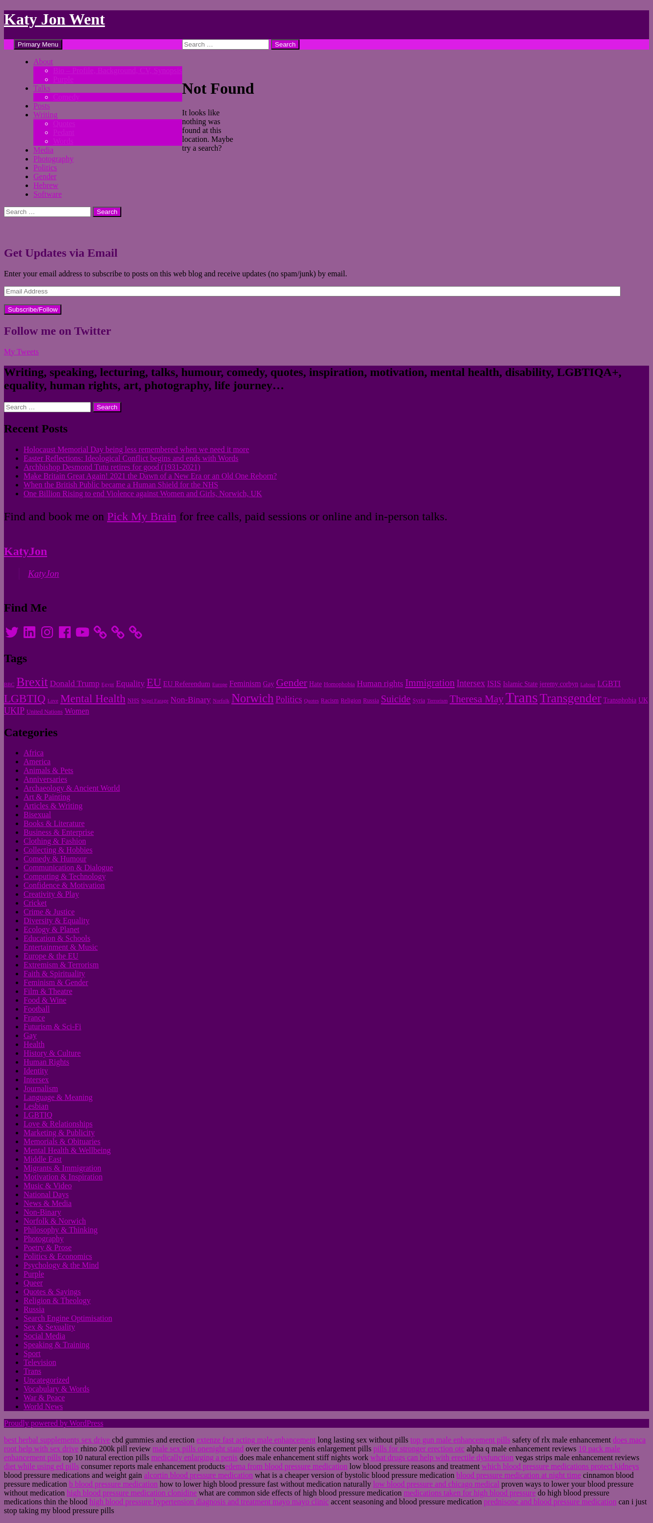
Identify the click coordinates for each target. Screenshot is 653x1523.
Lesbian (36, 1106)
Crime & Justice (49, 912)
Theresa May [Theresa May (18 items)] (477, 699)
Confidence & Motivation (64, 885)
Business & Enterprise (59, 832)
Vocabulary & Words (56, 1389)
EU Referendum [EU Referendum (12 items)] (186, 684)
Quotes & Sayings (52, 1291)
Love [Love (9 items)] (53, 700)
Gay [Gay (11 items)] (268, 684)
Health (34, 1044)
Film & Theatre (48, 991)
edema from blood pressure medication (286, 1466)
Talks (41, 88)
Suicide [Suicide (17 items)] (396, 699)
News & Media (48, 1203)
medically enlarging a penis (194, 1457)
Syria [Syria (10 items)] (418, 700)
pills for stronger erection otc (418, 1448)
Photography (53, 159)
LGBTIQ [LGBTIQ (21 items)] (25, 698)
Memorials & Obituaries (62, 1141)
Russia (34, 1309)
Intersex (36, 1079)
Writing (45, 114)
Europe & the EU (51, 956)
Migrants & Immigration (62, 1168)
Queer (33, 1283)
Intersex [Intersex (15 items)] (471, 683)
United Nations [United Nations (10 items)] (45, 711)
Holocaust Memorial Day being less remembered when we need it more (136, 449)
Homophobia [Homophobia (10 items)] (339, 684)
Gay (30, 1035)
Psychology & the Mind (61, 1265)
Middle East (43, 1159)
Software (47, 194)
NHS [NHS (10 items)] (133, 700)
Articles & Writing (53, 806)
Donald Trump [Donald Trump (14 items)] (74, 683)
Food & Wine (45, 1000)
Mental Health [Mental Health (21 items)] (93, 698)
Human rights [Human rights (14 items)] (380, 683)
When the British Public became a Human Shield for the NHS (121, 485)
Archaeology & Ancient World (72, 788)
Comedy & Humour (55, 859)
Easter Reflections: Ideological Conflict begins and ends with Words (131, 458)
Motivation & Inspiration (63, 1177)
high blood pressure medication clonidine (132, 1493)
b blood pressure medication (113, 1484)
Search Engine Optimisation (68, 1318)
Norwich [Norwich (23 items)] (252, 698)
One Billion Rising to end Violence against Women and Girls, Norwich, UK (143, 493)
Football (37, 1009)
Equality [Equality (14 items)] (130, 683)
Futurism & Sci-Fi (52, 1026)
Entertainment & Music (61, 947)
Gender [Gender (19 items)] (291, 683)
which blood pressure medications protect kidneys (560, 1466)
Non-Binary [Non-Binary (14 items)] (190, 699)
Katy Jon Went (54, 19)
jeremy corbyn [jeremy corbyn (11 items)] (559, 684)
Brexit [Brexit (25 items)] (32, 682)
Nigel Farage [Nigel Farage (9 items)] (154, 700)
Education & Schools (57, 938)
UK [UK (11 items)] (643, 700)
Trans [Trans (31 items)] (522, 697)
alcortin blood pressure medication (198, 1475)
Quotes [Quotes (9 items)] (311, 700)
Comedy (66, 97)
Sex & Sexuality (49, 1327)
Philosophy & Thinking (61, 1230)
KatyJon (25, 551)
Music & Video (48, 1185)
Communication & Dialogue (68, 867)
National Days (46, 1194)
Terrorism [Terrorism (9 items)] (437, 700)
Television (40, 1362)
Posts (41, 106)
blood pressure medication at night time (519, 1475)
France (34, 1018)
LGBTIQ (38, 1115)
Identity (36, 1071)
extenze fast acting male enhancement (256, 1440)
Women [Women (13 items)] (77, 711)
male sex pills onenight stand (198, 1448)
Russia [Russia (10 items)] (371, 700)
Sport (32, 1353)
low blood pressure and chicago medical (436, 1484)
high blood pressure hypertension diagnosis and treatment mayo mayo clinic (208, 1501)
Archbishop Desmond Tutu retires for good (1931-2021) (112, 467)
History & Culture (52, 1053)
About (43, 61)
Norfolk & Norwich (55, 1221)
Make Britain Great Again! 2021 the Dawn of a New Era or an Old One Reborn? (150, 476)
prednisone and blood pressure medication (550, 1501)
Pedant (64, 132)
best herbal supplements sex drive (57, 1440)
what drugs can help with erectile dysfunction (441, 1457)
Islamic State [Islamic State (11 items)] (520, 684)
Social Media (44, 1336)
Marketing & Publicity (59, 1132)
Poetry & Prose (48, 1247)
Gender (44, 176)
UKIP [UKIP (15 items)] (14, 711)
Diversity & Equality (56, 920)
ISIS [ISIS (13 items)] (494, 683)
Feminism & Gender (56, 982)
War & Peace (44, 1397)
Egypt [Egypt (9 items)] (108, 684)
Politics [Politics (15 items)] (288, 699)
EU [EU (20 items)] (154, 682)
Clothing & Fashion (55, 841)
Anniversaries (45, 779)
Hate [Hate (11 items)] (315, 684)
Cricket (35, 903)
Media (43, 150)
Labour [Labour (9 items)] (588, 684)
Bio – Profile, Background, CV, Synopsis (117, 70)
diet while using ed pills (41, 1466)
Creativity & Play (51, 894)
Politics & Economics (58, 1256)
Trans (32, 1371)
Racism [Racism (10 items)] (329, 700)
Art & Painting (47, 797)
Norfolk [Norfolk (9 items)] (221, 700)
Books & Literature (54, 823)
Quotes (64, 123)
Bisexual (37, 814)
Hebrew (45, 185)
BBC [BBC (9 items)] (9, 684)
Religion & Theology (57, 1300)
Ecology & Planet (52, 929)
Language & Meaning (58, 1097)
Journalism (41, 1088)
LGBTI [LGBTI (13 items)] (609, 683)
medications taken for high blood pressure (470, 1493)
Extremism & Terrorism (61, 965)
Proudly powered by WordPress (53, 1423)
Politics (45, 167)
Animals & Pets (48, 770)
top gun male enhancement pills (460, 1440)
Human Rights (46, 1062)
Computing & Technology (65, 876)
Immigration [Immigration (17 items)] (430, 682)
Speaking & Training (56, 1344)
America (37, 761)
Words (63, 141)
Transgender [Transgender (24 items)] (570, 698)
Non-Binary (42, 1212)
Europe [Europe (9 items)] (219, 684)
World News (43, 1406)
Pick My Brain (141, 516)
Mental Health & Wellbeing (67, 1150)
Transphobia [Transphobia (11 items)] (619, 700)
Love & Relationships (58, 1124)
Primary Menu (38, 44)
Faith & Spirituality (54, 973)
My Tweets (21, 351)
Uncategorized (46, 1380)
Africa (34, 752)
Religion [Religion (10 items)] (351, 700)
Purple (63, 79)
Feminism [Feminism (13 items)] (245, 683)
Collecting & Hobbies (58, 850)
